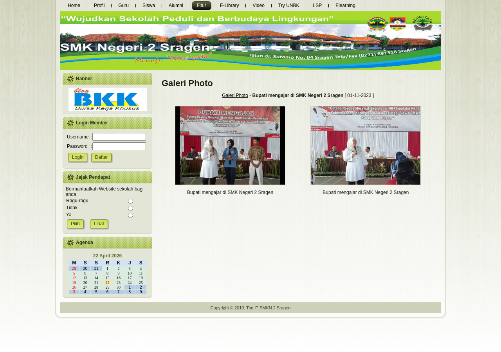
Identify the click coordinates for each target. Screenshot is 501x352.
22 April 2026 (107, 256)
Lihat (99, 223)
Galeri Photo (235, 95)
